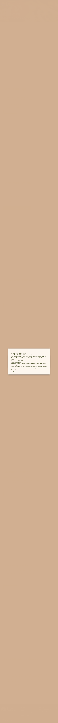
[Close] (49, 347)
